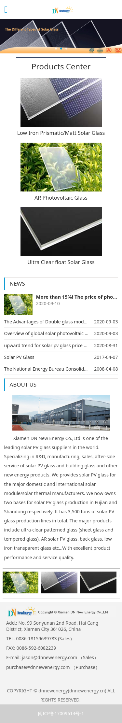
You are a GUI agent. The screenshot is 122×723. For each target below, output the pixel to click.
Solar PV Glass (19, 357)
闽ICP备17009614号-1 (61, 713)
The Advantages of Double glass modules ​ (49, 322)
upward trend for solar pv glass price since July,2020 (59, 345)
